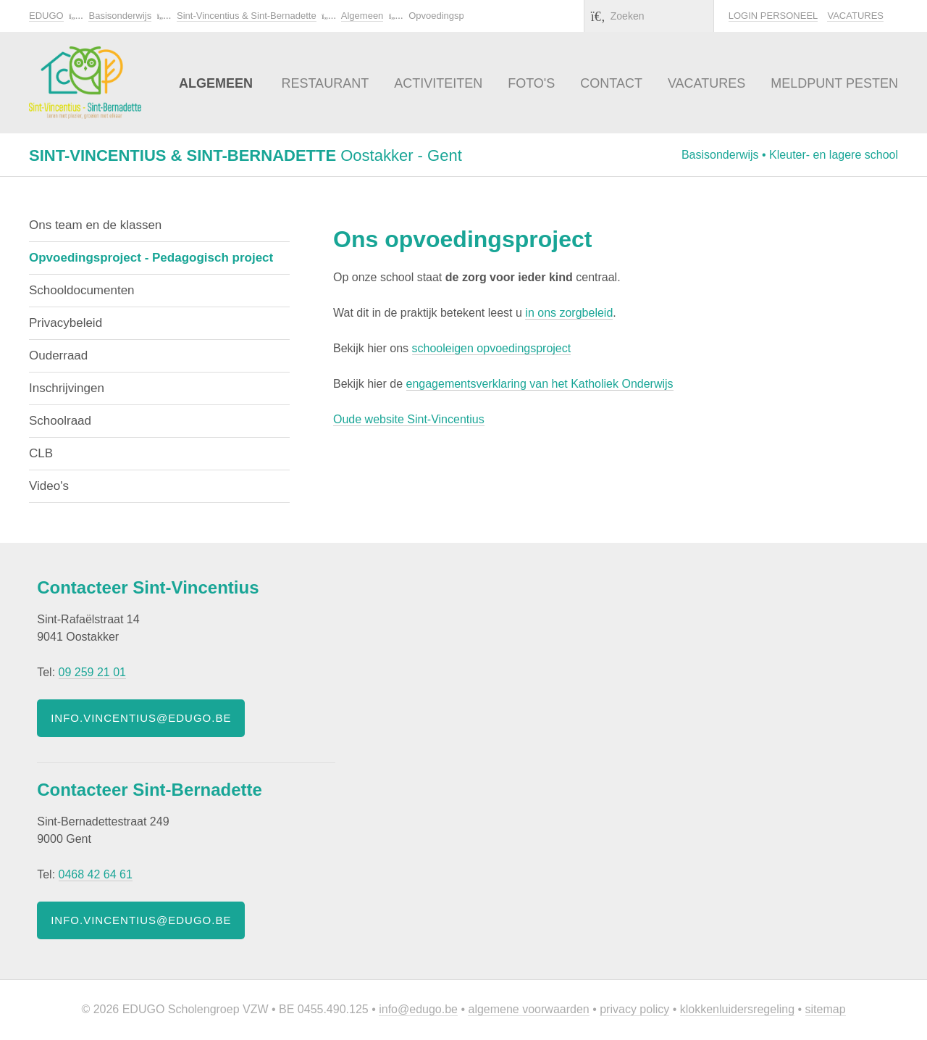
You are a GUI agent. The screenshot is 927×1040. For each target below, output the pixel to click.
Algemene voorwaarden (528, 1009)
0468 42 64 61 (96, 874)
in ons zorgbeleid (569, 313)
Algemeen (362, 15)
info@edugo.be (418, 1009)
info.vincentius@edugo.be (141, 718)
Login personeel (773, 15)
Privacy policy (634, 1009)
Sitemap (825, 1009)
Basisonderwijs (119, 15)
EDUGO (46, 15)
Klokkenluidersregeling (737, 1009)
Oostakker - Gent (245, 155)
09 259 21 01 (92, 672)
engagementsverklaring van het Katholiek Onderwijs (540, 384)
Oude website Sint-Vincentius (409, 419)
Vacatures (855, 15)
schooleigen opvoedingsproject (491, 348)
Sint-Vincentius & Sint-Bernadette (246, 15)
